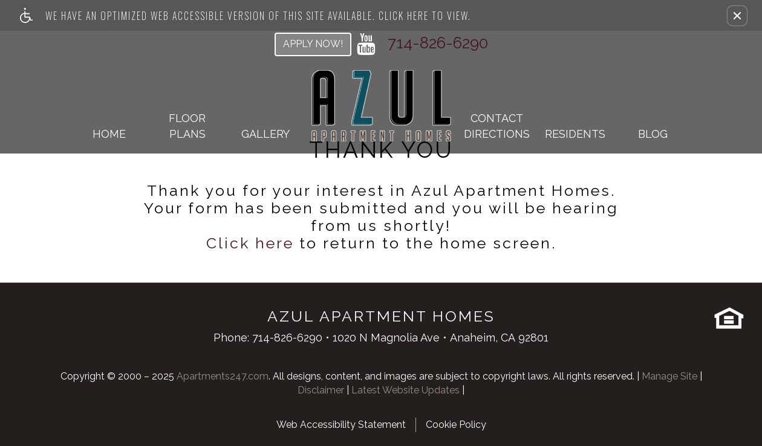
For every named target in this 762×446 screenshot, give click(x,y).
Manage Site (669, 376)
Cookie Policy (456, 424)
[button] (737, 15)
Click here (250, 243)
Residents (575, 134)
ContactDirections (497, 126)
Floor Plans (187, 126)
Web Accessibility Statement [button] (341, 424)
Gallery (265, 134)
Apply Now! (313, 44)
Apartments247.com (223, 376)
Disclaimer (321, 390)
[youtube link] (366, 44)
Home (109, 134)
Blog (653, 134)
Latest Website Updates (405, 390)
